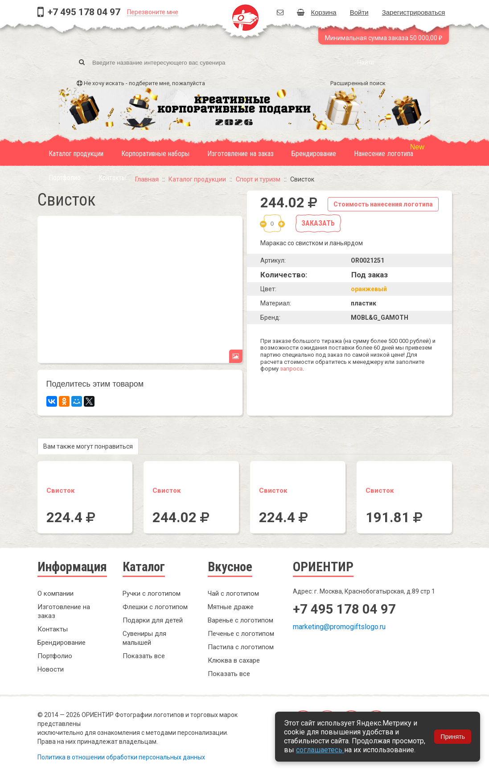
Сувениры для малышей (144, 638)
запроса (291, 368)
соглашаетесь (320, 750)
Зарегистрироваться (413, 12)
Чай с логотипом (233, 593)
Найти (365, 62)
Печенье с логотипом (241, 634)
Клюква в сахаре (234, 660)
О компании (55, 593)
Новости (50, 669)
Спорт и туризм (258, 179)
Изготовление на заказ (240, 153)
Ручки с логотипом (152, 593)
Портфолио (65, 177)
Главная (147, 179)
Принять (452, 736)
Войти (359, 12)
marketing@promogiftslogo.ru (339, 626)
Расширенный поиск (358, 83)
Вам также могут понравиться (88, 446)
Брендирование (314, 153)
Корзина (317, 12)
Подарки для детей (153, 620)
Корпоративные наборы (155, 153)
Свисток (60, 490)
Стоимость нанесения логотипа (383, 204)
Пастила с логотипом (241, 647)
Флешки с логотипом (155, 607)
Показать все (144, 656)
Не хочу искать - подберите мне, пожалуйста (144, 83)
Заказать (318, 223)
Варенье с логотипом (240, 620)
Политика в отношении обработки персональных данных (121, 757)
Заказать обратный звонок (349, 656)
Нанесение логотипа (383, 153)
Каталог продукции (76, 153)
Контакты (112, 177)
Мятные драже (231, 607)
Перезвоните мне (152, 12)
